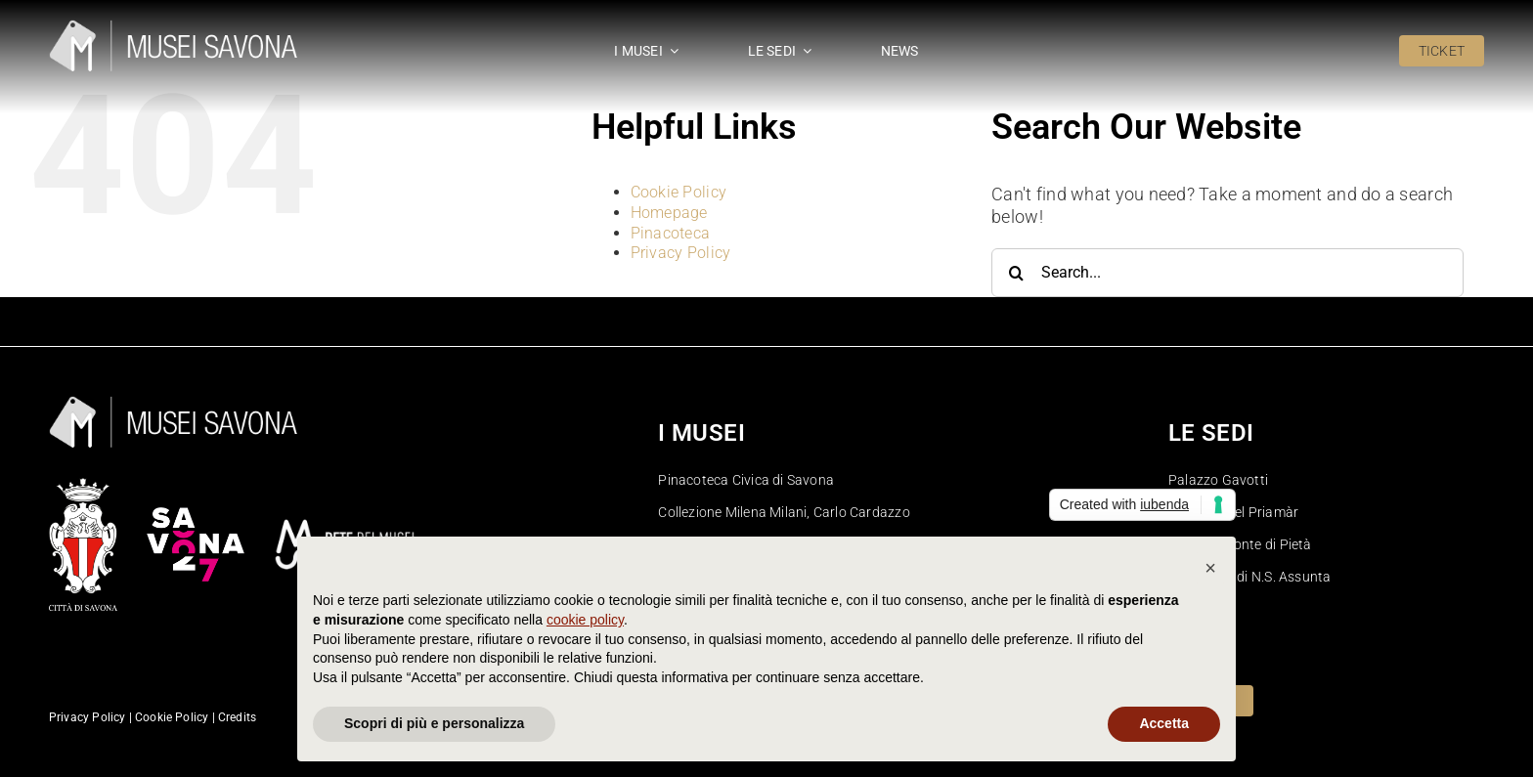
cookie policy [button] (585, 619)
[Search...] (1227, 272)
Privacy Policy (681, 252)
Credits (237, 717)
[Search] (1015, 272)
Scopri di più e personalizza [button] (434, 723)
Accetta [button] (1164, 723)
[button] (1210, 567)
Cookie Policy (679, 192)
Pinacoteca (671, 233)
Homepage (669, 212)
